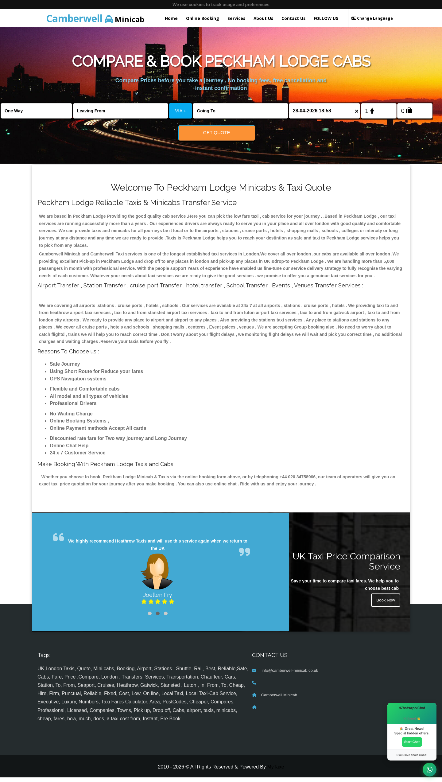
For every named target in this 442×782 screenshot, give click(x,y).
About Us (263, 18)
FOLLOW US (326, 18)
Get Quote (216, 132)
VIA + (180, 110)
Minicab (95, 18)
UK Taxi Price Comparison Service (346, 565)
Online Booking (202, 18)
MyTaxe (275, 771)
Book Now (385, 605)
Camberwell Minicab (279, 699)
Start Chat (412, 742)
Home (171, 18)
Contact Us (293, 18)
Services (236, 18)
